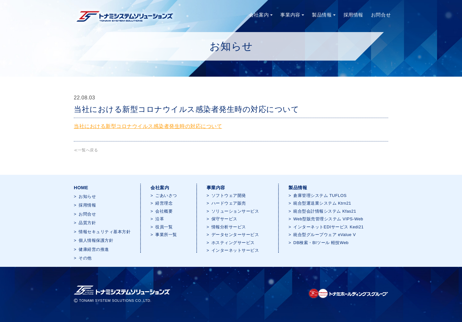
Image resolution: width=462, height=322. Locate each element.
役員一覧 (164, 227)
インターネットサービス (235, 250)
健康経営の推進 (94, 249)
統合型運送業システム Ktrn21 (322, 203)
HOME (81, 187)
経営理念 (164, 203)
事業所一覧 (166, 234)
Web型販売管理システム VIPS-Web (328, 218)
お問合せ (381, 14)
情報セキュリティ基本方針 (105, 231)
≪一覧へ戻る (86, 150)
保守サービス (224, 218)
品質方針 (87, 222)
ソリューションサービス (235, 211)
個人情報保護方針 (96, 240)
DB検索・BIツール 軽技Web (320, 242)
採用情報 (354, 14)
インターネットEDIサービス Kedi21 (328, 227)
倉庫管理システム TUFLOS (319, 195)
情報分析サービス (228, 227)
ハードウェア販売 (228, 203)
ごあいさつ (166, 195)
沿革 (159, 218)
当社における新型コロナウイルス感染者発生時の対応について (148, 126)
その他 (85, 258)
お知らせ (87, 196)
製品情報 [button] (324, 14)
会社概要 (164, 211)
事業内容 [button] (292, 14)
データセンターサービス (235, 234)
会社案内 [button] (260, 14)
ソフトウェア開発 (228, 195)
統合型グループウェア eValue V (324, 234)
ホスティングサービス (233, 242)
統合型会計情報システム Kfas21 (324, 211)
